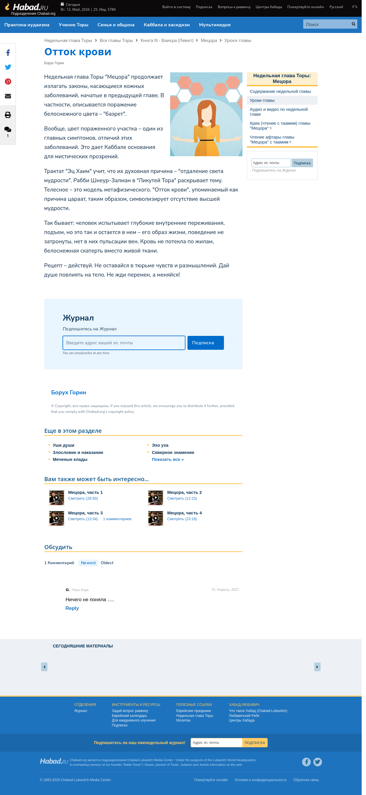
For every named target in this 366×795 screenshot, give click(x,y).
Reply (72, 608)
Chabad (133, 760)
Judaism (186, 764)
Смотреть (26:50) (83, 498)
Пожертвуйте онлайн (305, 6)
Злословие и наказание (78, 452)
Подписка (204, 6)
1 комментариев (117, 519)
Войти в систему (176, 6)
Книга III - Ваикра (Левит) (167, 40)
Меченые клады (70, 459)
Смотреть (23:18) (182, 519)
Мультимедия (215, 25)
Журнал (80, 711)
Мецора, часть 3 (85, 512)
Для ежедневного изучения (134, 720)
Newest (88, 563)
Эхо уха (160, 445)
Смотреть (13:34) (83, 519)
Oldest (107, 563)
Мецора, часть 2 (184, 492)
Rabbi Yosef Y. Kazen (139, 764)
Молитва (183, 720)
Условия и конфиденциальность (261, 780)
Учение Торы (73, 25)
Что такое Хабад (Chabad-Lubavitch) (258, 711)
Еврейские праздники (193, 711)
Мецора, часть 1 (85, 492)
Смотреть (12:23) (182, 498)
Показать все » (168, 459)
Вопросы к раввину (234, 6)
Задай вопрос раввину (130, 711)
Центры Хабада (269, 6)
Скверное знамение (173, 452)
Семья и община (116, 25)
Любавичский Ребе (244, 716)
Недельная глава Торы (68, 40)
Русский (336, 6)
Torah (174, 764)
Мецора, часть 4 (184, 512)
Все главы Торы (116, 40)
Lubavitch (146, 760)
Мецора (209, 40)
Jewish (204, 764)
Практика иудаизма (26, 25)
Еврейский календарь (129, 716)
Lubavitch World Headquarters (234, 760)
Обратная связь (306, 780)
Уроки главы (238, 40)
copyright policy (121, 411)
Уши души (63, 445)
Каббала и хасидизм (167, 25)
